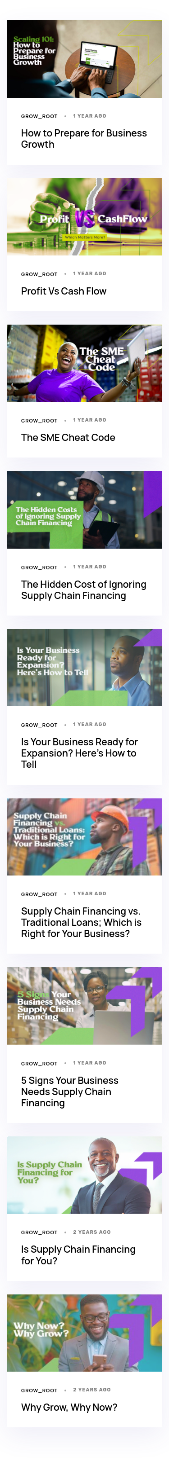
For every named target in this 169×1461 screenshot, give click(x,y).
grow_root (39, 116)
